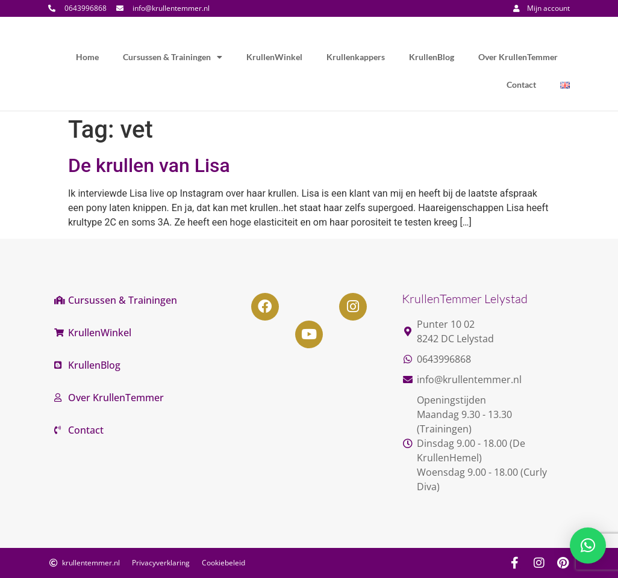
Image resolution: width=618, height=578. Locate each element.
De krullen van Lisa (149, 165)
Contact (521, 84)
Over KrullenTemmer (518, 57)
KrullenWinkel (274, 57)
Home (87, 57)
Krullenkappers (355, 57)
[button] (588, 545)
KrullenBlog (431, 57)
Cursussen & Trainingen (172, 57)
